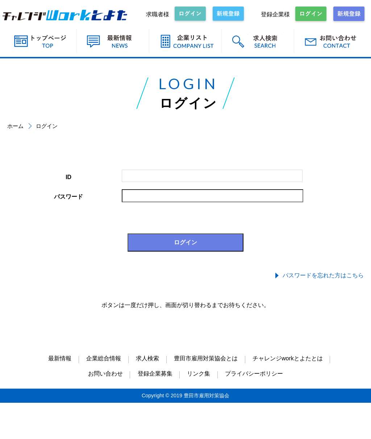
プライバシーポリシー (254, 373)
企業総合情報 (103, 358)
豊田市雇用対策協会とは (206, 358)
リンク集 (198, 373)
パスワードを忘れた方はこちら (323, 275)
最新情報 (59, 358)
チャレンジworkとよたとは (288, 358)
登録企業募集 (155, 373)
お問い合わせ (105, 373)
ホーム (15, 126)
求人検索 (147, 358)
